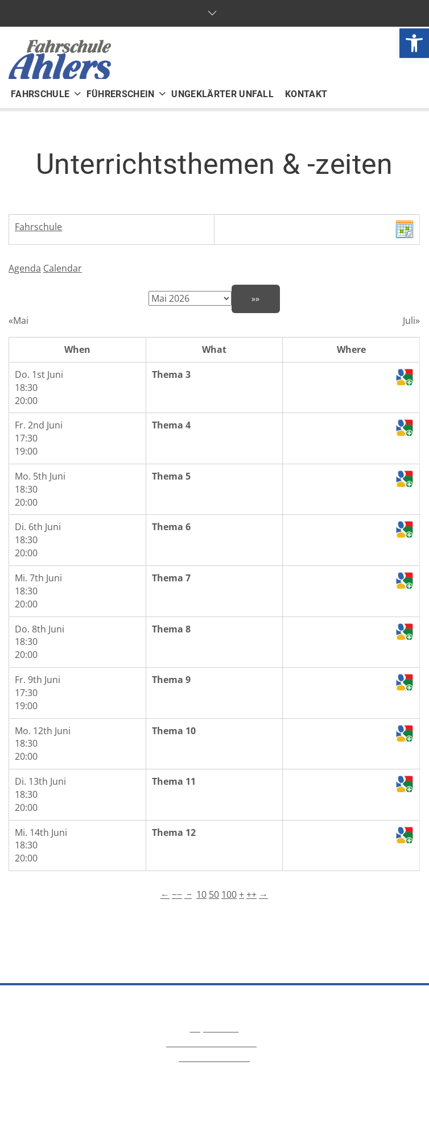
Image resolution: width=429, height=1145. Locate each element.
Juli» (411, 320)
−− (177, 894)
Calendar (62, 268)
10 (201, 894)
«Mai (18, 320)
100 (229, 894)
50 (214, 894)
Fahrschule (38, 226)
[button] (414, 43)
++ (251, 894)
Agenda (25, 268)
